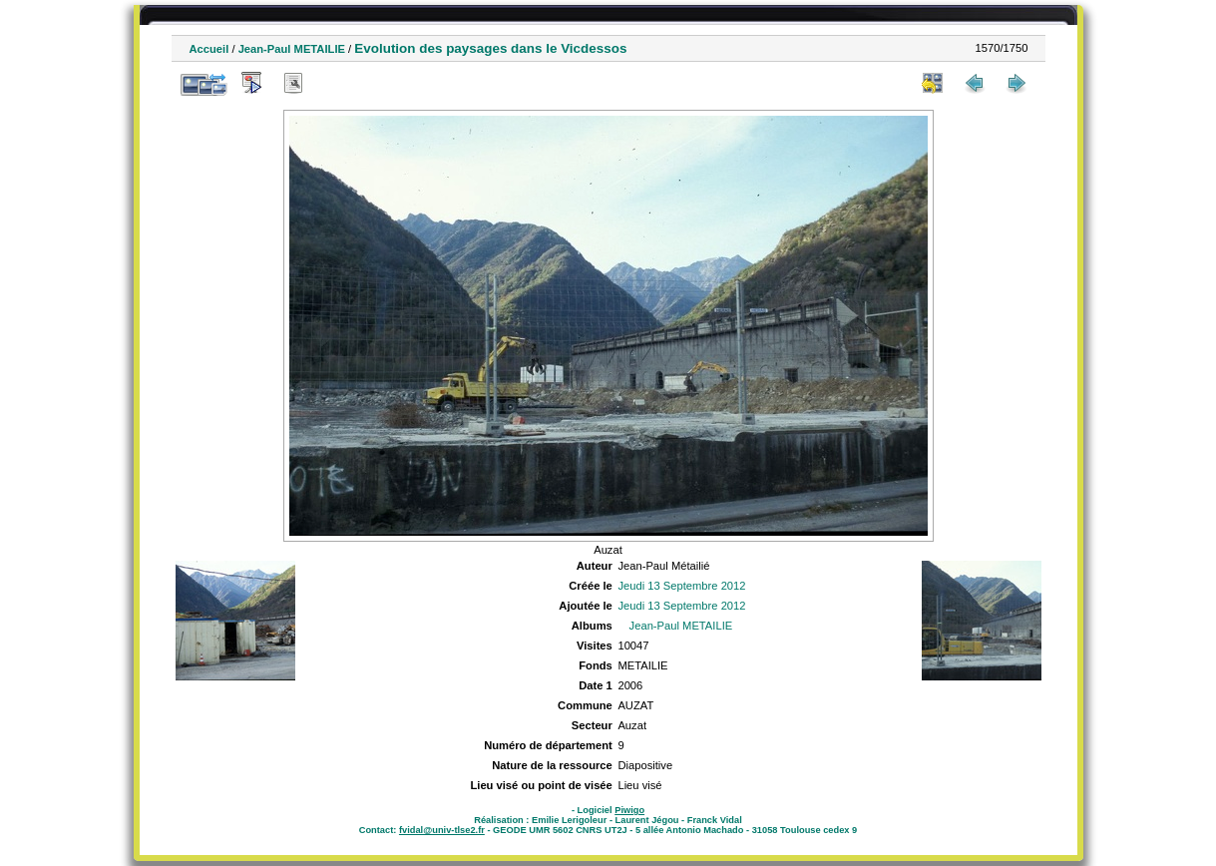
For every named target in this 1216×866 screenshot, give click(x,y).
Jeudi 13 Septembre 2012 (681, 586)
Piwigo (629, 810)
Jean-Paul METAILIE (291, 49)
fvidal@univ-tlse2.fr (442, 830)
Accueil (209, 49)
